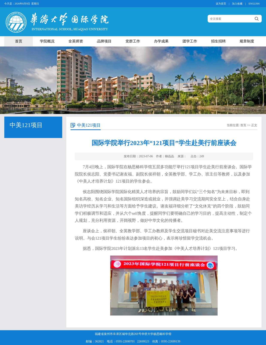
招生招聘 (218, 41)
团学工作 (190, 41)
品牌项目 (104, 41)
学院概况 (47, 41)
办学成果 (161, 41)
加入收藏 (237, 3)
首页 (18, 41)
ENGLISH (254, 3)
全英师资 (75, 41)
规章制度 (247, 41)
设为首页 (221, 3)
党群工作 (132, 41)
